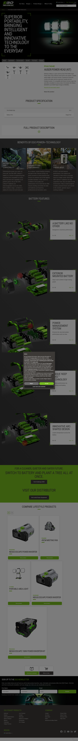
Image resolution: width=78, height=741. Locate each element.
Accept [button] (46, 383)
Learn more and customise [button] (39, 386)
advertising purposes (33, 369)
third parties (49, 363)
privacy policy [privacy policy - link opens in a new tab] (34, 357)
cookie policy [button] (35, 362)
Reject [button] (31, 383)
